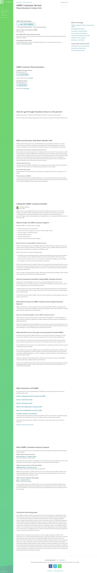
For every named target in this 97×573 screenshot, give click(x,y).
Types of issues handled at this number (80, 35)
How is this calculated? (26, 43)
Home (2, 8)
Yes (57, 560)
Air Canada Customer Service (78, 50)
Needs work (62, 560)
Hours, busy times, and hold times (79, 33)
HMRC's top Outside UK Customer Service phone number (82, 26)
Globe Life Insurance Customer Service (80, 46)
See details (30, 78)
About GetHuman (5, 17)
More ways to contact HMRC (77, 40)
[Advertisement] (42, 55)
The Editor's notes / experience (78, 37)
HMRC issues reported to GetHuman (24, 424)
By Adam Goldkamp (24, 207)
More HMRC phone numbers (78, 29)
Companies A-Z (4, 15)
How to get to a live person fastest (79, 31)
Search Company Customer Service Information (5, 11)
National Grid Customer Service (78, 48)
